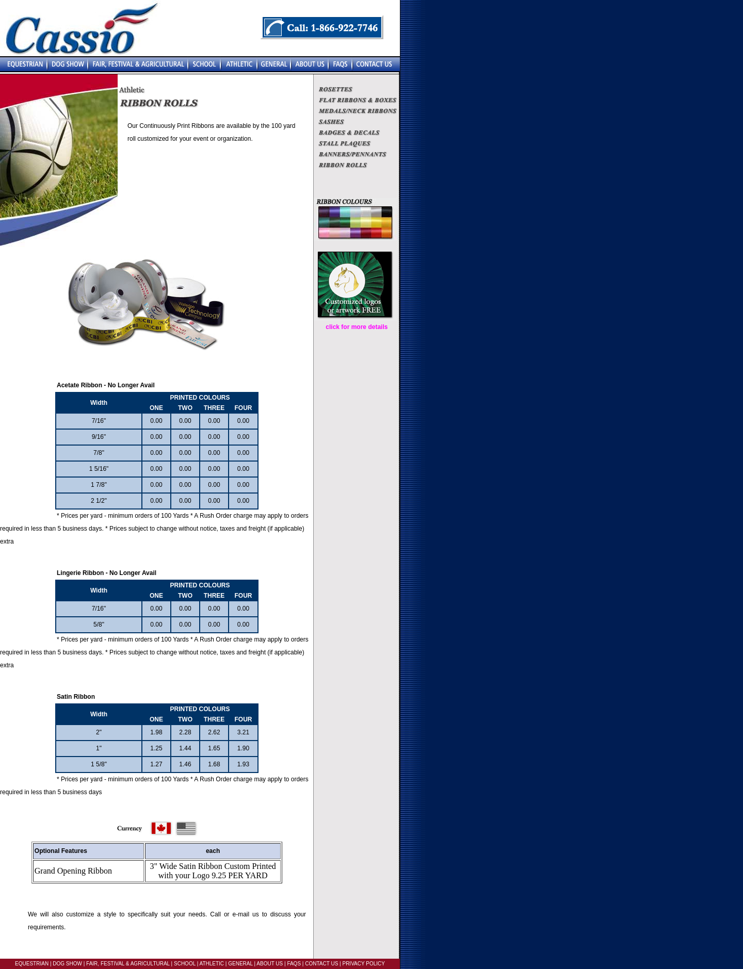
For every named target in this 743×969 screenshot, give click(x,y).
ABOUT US (269, 963)
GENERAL (239, 963)
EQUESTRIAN (32, 963)
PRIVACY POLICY (363, 963)
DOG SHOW (67, 963)
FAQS (294, 963)
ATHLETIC (211, 963)
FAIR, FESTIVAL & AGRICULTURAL (128, 963)
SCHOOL (185, 963)
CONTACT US (321, 963)
